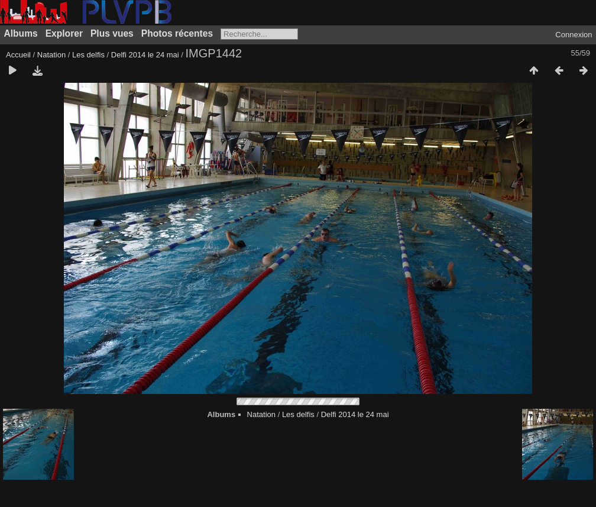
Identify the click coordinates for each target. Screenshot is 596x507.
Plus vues (112, 33)
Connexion (573, 34)
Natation (51, 54)
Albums (21, 33)
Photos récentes (177, 33)
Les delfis (88, 54)
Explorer (64, 33)
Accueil (18, 54)
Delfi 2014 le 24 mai (145, 54)
